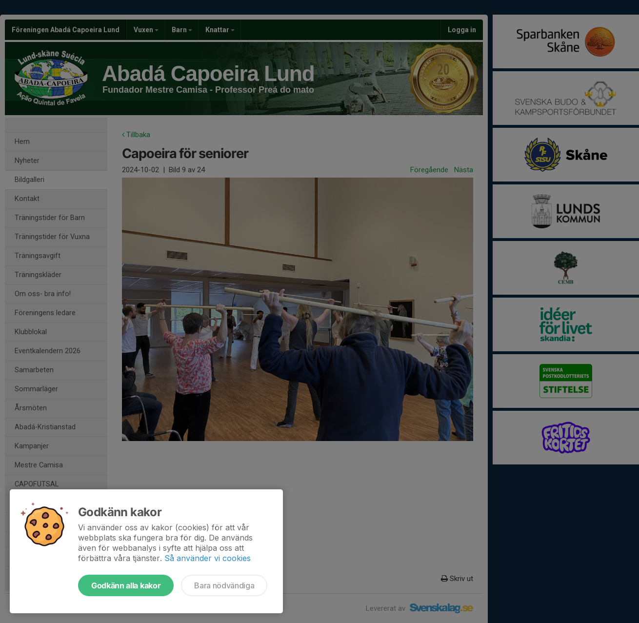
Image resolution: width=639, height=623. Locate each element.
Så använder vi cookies (207, 558)
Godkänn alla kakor (125, 585)
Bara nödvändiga (224, 585)
